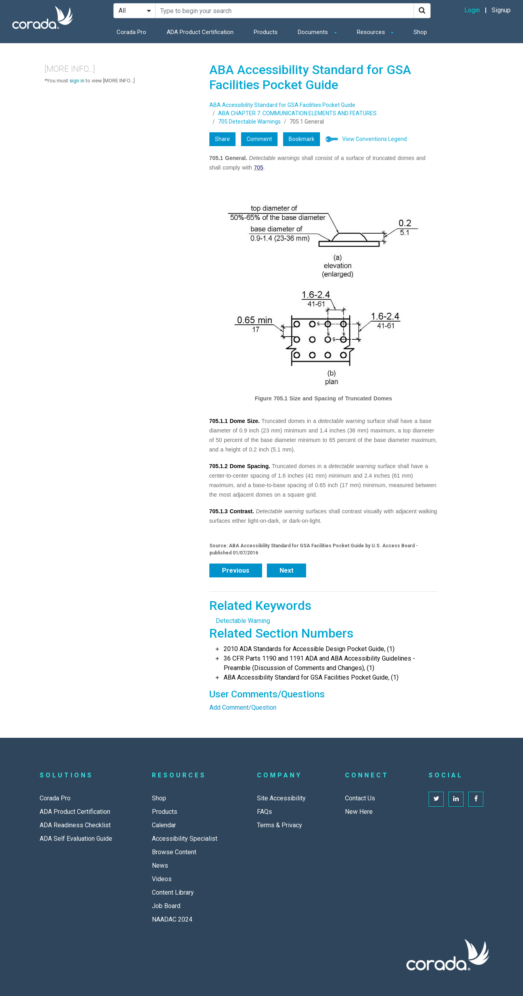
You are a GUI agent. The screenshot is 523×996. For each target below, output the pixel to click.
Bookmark (301, 139)
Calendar (164, 825)
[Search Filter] (134, 10)
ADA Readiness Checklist (75, 825)
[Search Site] (284, 10)
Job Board (166, 906)
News (160, 865)
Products (266, 32)
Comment (259, 139)
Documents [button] (314, 32)
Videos (162, 879)
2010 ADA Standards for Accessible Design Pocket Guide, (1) (309, 649)
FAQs (264, 811)
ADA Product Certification (200, 32)
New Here (359, 811)
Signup (501, 10)
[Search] (422, 10)
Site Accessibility (281, 798)
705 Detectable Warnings (249, 121)
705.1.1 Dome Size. (234, 421)
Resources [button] (372, 32)
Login (472, 10)
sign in (76, 81)
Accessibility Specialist (184, 838)
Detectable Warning (243, 621)
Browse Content (174, 852)
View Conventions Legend (374, 139)
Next (286, 570)
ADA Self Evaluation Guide (76, 838)
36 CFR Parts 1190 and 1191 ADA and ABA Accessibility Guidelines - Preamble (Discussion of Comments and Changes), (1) (319, 663)
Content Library (173, 892)
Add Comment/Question (242, 707)
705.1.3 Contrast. (231, 511)
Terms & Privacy (279, 825)
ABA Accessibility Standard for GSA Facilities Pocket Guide (282, 105)
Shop (420, 32)
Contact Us (360, 798)
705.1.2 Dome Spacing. (239, 466)
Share (222, 139)
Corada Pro (131, 32)
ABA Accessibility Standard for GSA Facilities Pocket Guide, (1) (311, 677)
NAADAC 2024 (172, 919)
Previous (235, 570)
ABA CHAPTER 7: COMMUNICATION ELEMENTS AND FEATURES (297, 113)
